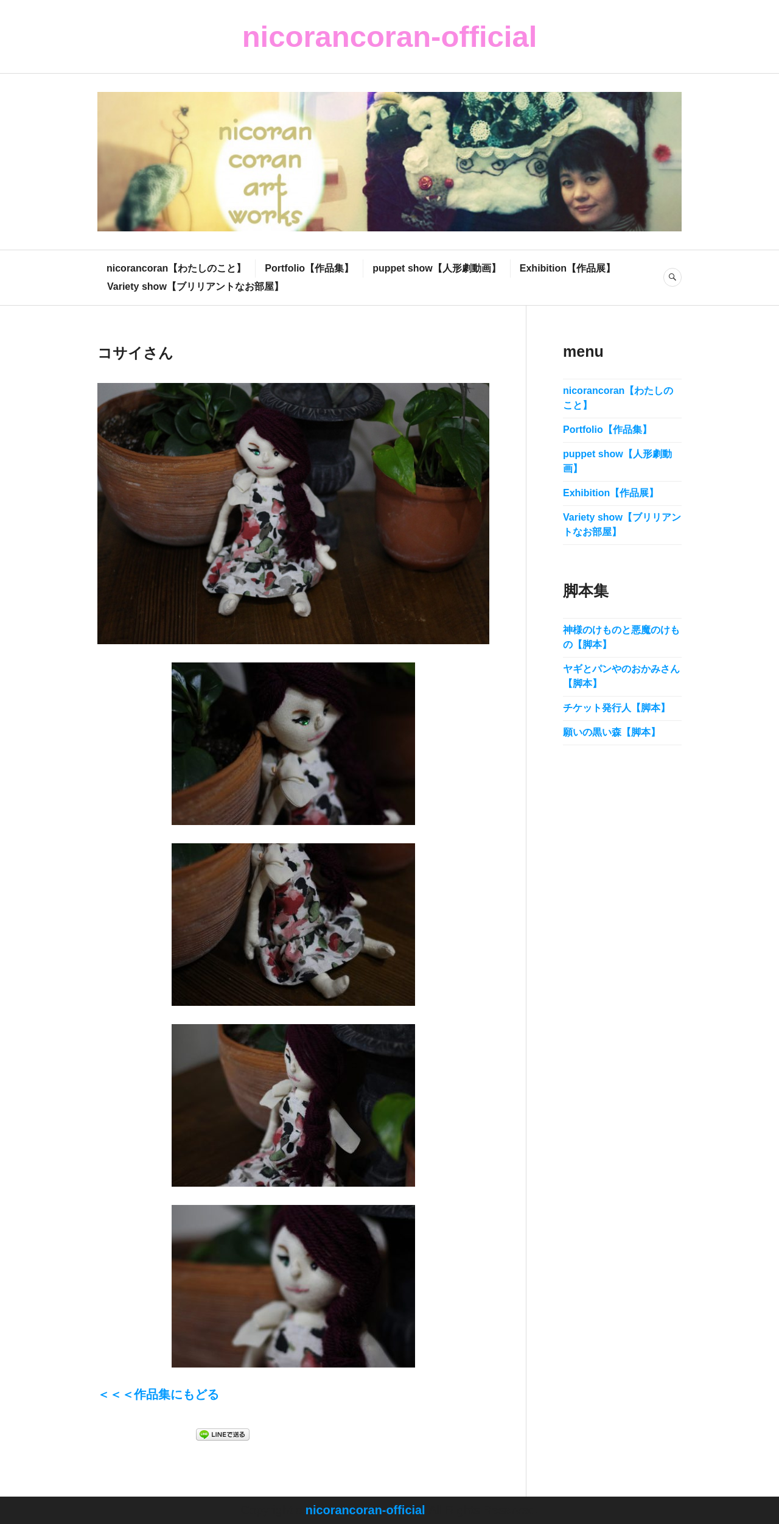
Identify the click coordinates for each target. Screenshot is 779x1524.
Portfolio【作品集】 (309, 268)
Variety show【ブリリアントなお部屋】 (195, 286)
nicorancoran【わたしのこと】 (176, 268)
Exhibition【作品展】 (567, 268)
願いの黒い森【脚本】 (611, 732)
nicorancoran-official (389, 36)
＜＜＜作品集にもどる (158, 1395)
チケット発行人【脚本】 (616, 708)
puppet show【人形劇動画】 (436, 268)
